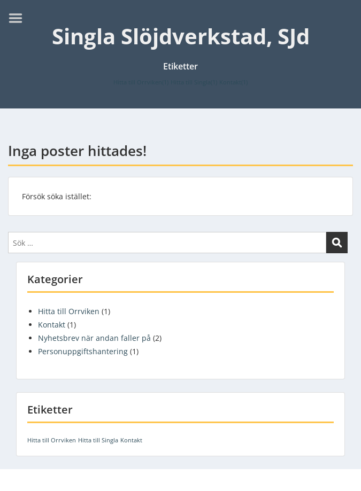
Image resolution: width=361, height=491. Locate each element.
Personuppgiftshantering (83, 351)
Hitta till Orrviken (68, 311)
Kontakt (51, 324)
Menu (19, 18)
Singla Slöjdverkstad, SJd (181, 36)
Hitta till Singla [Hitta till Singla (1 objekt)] (194, 82)
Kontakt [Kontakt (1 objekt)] (233, 82)
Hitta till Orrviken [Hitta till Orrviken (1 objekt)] (140, 82)
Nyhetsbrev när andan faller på (94, 338)
